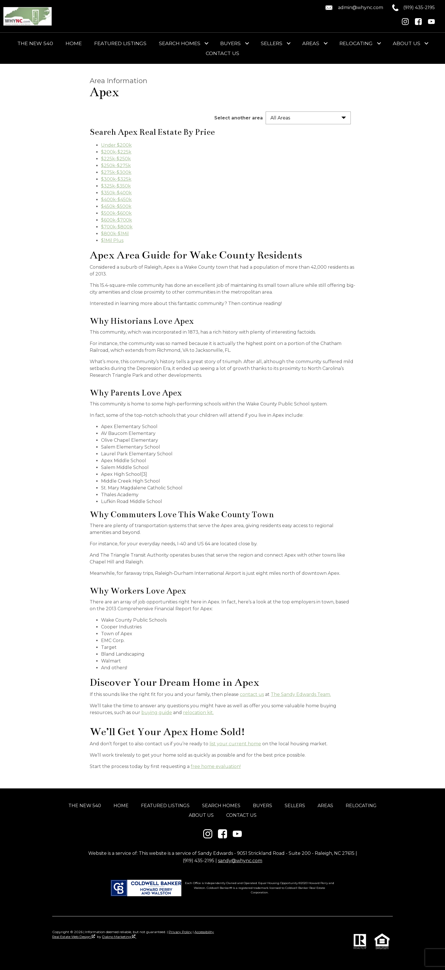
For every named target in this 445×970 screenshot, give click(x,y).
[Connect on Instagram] (405, 23)
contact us (252, 694)
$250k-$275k (116, 165)
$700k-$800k (117, 227)
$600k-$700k (116, 220)
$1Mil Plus (112, 240)
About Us (201, 815)
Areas (325, 805)
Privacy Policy (180, 932)
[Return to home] (27, 16)
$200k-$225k (116, 152)
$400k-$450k (116, 199)
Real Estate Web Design (73, 937)
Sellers (295, 805)
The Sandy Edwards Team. (301, 694)
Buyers (262, 805)
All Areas (280, 118)
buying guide (156, 712)
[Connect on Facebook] (418, 23)
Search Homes (221, 805)
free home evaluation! (216, 766)
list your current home (235, 743)
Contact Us (222, 53)
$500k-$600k (116, 213)
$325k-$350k (116, 186)
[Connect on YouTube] (431, 23)
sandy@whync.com (240, 860)
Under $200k (116, 145)
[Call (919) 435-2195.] (409, 7)
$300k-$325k (116, 179)
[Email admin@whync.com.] (353, 7)
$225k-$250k (116, 158)
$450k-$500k (116, 206)
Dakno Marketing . (119, 937)
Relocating (361, 805)
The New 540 (35, 43)
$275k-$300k (116, 172)
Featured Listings (120, 43)
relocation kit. (198, 712)
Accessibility (204, 932)
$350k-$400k (116, 192)
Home (74, 43)
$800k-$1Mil (115, 233)
